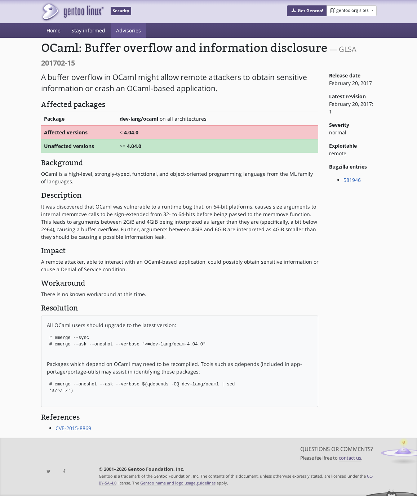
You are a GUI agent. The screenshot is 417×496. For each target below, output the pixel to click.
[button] (307, 10)
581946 (352, 179)
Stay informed (88, 30)
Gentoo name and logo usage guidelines (178, 483)
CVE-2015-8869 (73, 428)
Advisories (128, 30)
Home (53, 30)
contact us (350, 458)
